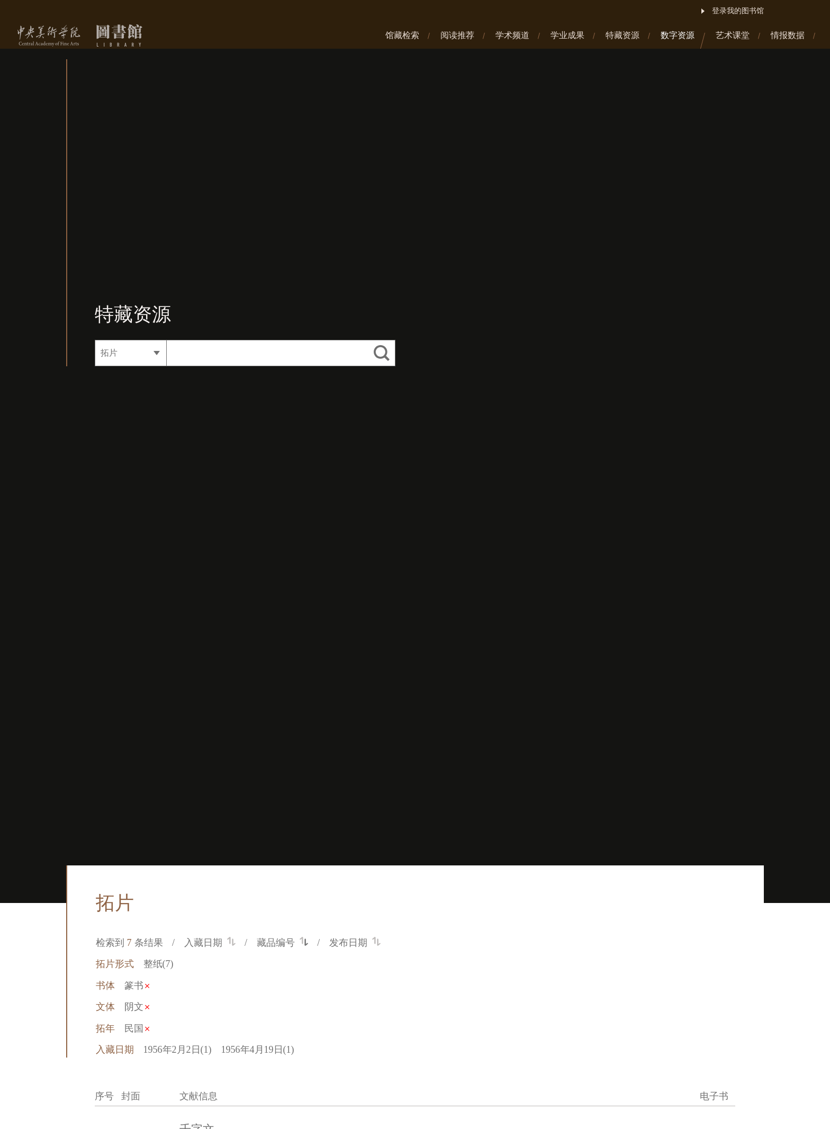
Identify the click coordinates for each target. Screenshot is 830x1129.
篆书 (136, 985)
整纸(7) (158, 964)
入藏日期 (210, 942)
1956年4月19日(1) (257, 1049)
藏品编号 (282, 942)
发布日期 (355, 942)
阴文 (136, 1006)
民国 (136, 1028)
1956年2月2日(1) (177, 1049)
